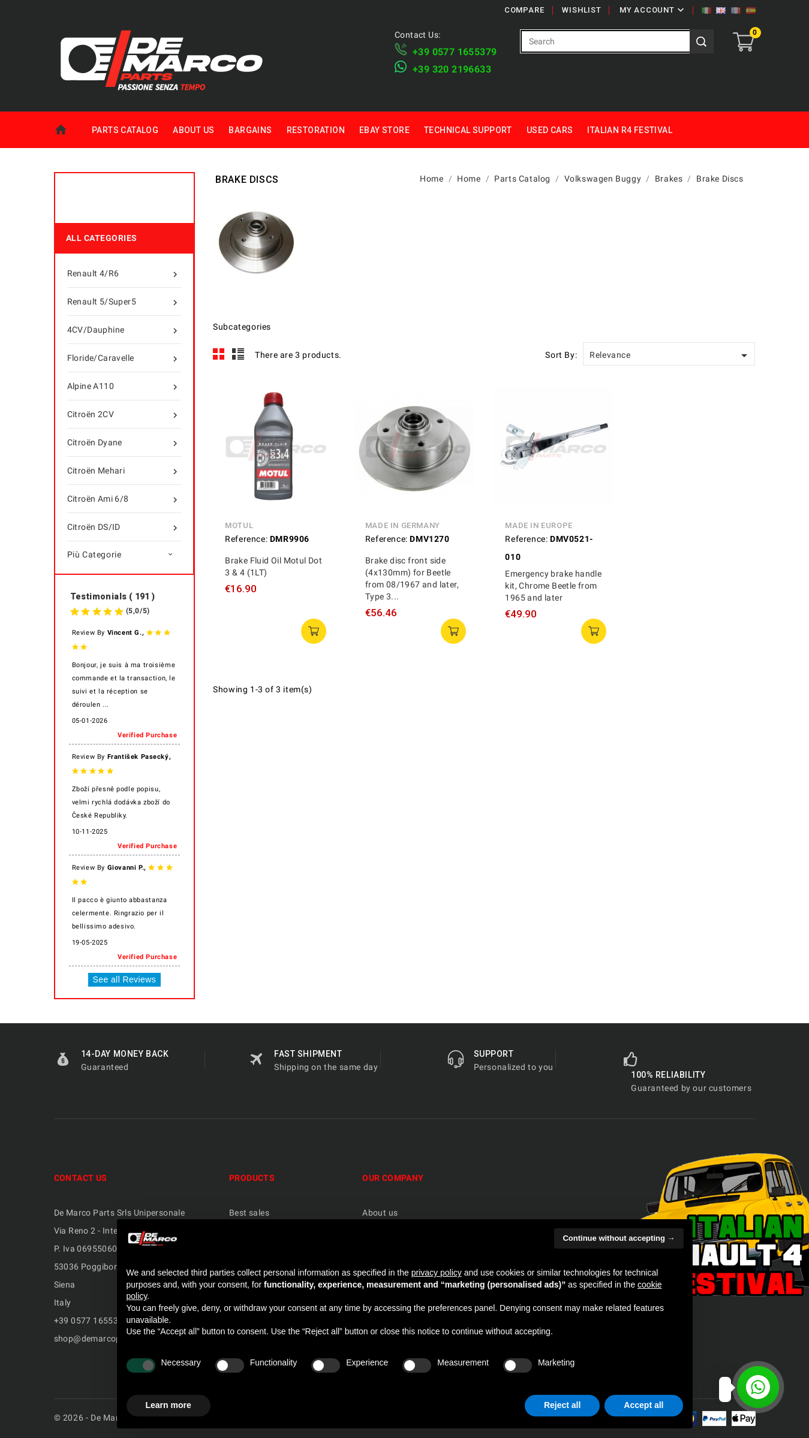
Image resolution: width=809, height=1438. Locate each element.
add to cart (313, 631)
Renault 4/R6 (124, 273)
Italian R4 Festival (629, 130)
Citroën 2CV (124, 414)
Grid (219, 354)
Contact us (80, 1178)
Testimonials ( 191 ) (112, 596)
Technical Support (468, 130)
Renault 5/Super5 (124, 301)
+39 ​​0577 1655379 (455, 52)
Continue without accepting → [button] (619, 1238)
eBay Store (384, 130)
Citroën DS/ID (124, 527)
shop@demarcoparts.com (105, 1338)
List (238, 354)
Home (69, 130)
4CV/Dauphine (124, 330)
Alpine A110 (124, 386)
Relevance (670, 355)
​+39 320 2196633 (452, 69)
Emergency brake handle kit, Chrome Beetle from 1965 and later (553, 585)
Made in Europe (538, 525)
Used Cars (550, 130)
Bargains (250, 130)
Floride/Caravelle (124, 358)
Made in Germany (402, 525)
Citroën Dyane (124, 442)
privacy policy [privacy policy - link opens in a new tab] (436, 1272)
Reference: (246, 539)
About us (193, 130)
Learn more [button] (168, 1405)
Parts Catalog (125, 130)
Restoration (316, 130)
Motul (239, 525)
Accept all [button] (643, 1405)
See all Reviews (125, 979)
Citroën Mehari (124, 471)
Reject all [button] (562, 1405)
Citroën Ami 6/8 (124, 499)
